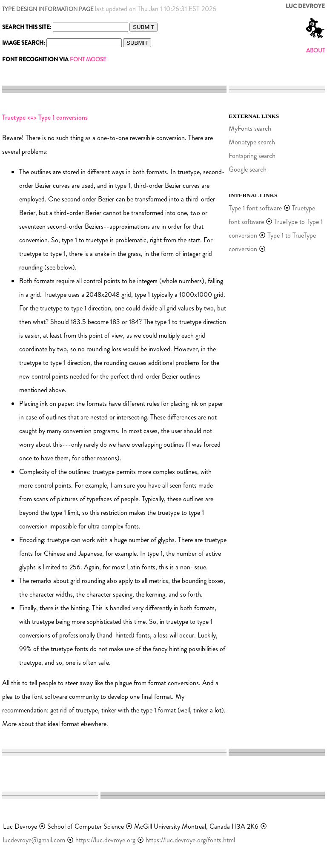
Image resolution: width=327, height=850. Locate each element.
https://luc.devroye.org (105, 840)
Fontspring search (252, 156)
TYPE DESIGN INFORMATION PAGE (48, 9)
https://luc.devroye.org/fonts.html (190, 840)
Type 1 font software (255, 208)
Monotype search (252, 142)
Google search (248, 169)
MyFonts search (250, 128)
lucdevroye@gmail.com (34, 840)
